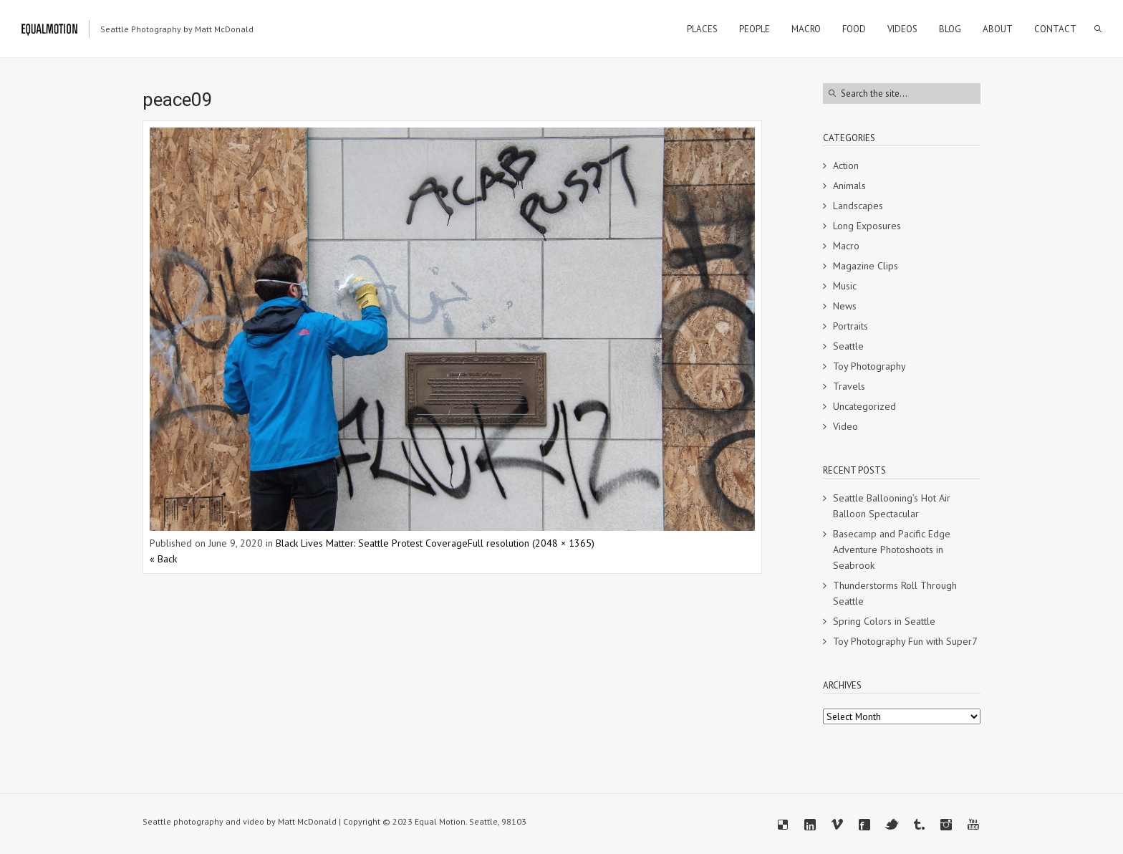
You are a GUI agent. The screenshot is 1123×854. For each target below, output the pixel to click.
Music (845, 285)
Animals (849, 185)
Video (845, 426)
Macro (846, 245)
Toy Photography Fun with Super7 (905, 641)
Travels (849, 386)
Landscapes (858, 205)
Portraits (850, 326)
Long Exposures (867, 225)
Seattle (848, 346)
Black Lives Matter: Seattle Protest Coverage (372, 543)
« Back (163, 558)
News (845, 305)
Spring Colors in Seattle (884, 621)
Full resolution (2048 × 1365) (531, 543)
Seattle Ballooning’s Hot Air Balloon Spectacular (891, 505)
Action (846, 165)
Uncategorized (864, 406)
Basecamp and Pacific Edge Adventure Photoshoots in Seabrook (891, 549)
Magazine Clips (865, 265)
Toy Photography (869, 366)
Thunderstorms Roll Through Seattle (895, 593)
